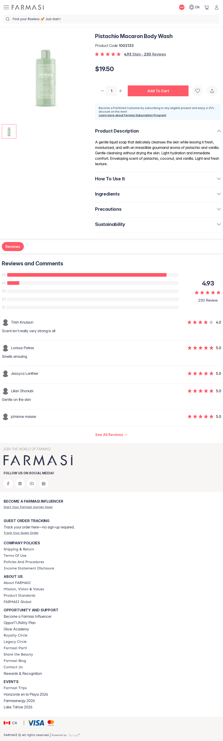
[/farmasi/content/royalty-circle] (15, 635)
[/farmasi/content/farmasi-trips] (15, 688)
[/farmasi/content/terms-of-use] (15, 555)
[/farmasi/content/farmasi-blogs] (15, 661)
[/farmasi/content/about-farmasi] (17, 583)
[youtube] (31, 483)
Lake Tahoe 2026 (18, 707)
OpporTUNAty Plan (20, 622)
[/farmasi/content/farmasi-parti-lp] (15, 648)
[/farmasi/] (28, 7)
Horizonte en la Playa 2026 (26, 694)
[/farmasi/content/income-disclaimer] (29, 568)
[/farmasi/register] (28, 506)
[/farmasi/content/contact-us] (13, 667)
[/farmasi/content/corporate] (17, 602)
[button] (160, 91)
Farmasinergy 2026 (19, 700)
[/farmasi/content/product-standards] (19, 595)
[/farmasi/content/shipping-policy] (19, 549)
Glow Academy (16, 629)
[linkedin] (43, 483)
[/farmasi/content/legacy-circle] (15, 641)
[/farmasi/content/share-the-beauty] (18, 654)
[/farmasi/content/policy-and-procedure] (24, 562)
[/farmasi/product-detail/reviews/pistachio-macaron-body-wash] (111, 435)
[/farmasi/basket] (206, 7)
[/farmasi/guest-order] (21, 532)
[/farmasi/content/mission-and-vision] (24, 589)
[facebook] (8, 483)
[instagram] (20, 483)
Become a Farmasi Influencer (27, 616)
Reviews (12, 247)
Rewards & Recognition (23, 673)
